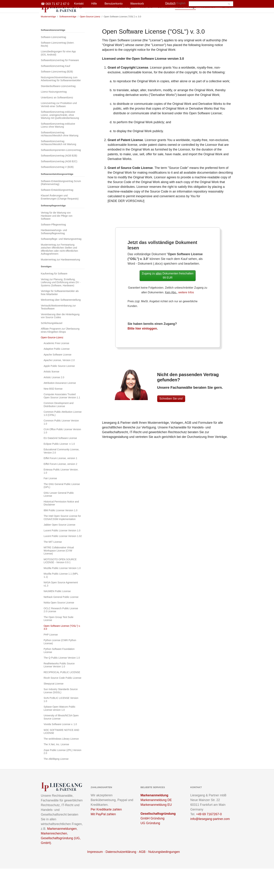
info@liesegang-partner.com (210, 827)
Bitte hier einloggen (142, 337)
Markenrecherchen (54, 842)
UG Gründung (150, 831)
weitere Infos (186, 300)
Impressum (95, 860)
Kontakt (79, 3)
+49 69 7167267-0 (209, 822)
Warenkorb (137, 3)
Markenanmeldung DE (156, 808)
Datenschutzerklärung (121, 860)
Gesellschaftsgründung (158, 822)
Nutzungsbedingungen (164, 860)
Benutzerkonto (114, 3)
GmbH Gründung (153, 827)
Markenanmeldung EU (156, 813)
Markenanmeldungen (62, 837)
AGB (142, 860)
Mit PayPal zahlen (103, 822)
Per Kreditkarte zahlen (106, 818)
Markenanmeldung (154, 803)
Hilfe (94, 3)
